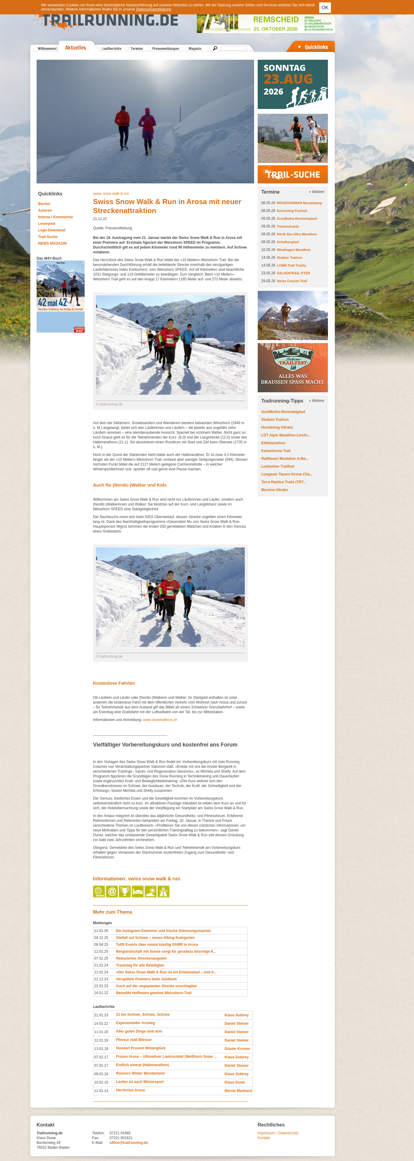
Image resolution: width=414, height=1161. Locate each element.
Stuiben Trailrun (289, 257)
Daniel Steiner (237, 1023)
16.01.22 (101, 993)
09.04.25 (101, 944)
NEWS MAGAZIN (52, 243)
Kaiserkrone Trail (275, 451)
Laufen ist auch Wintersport (140, 1082)
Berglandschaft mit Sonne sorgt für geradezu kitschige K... (166, 951)
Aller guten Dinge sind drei (139, 1031)
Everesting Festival (292, 211)
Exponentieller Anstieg (135, 1023)
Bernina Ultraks (274, 490)
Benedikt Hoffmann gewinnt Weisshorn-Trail (154, 993)
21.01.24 (101, 965)
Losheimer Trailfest (277, 466)
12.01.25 (101, 951)
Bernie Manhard (238, 1091)
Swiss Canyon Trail (292, 281)
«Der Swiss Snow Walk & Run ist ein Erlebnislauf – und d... (166, 972)
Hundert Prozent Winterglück (141, 1048)
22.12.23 (101, 979)
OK (325, 7)
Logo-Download (51, 230)
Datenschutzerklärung (153, 9)
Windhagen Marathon (293, 250)
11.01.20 (101, 1032)
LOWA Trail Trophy (291, 265)
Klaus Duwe (235, 1082)
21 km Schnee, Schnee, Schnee (143, 1014)
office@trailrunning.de (129, 1143)
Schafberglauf (288, 242)
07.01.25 (101, 958)
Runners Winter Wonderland (140, 1073)
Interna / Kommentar (55, 217)
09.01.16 (101, 1074)
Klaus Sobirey (237, 1015)
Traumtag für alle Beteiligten (140, 965)
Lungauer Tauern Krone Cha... (287, 474)
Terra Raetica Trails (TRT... (283, 482)
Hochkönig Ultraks (277, 427)
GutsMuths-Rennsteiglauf (297, 218)
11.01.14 (101, 1091)
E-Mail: (97, 1143)
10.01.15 (101, 1082)
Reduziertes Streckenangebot (141, 958)
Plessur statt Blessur (134, 1040)
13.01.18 (101, 1049)
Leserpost (46, 224)
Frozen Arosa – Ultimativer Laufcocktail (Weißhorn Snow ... (166, 1056)
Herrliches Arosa (130, 1090)
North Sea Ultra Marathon (297, 234)
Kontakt (264, 1138)
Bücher (44, 204)
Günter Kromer (237, 1049)
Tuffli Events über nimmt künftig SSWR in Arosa (157, 944)
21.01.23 (101, 1015)
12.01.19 (101, 1040)
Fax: (95, 1138)
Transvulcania (288, 226)
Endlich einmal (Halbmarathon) (142, 1065)
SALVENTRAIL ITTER (293, 273)
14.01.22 (101, 1023)
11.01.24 (101, 972)
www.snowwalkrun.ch (159, 720)
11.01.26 (101, 931)
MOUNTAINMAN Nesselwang (299, 203)
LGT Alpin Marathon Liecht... (285, 435)
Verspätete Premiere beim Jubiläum (146, 979)
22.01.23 (101, 986)
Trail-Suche (48, 237)
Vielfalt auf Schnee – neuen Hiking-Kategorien (155, 938)
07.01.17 (101, 1057)
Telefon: (98, 1133)
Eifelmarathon (273, 443)
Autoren (45, 210)
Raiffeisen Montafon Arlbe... (285, 459)
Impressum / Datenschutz (278, 1133)
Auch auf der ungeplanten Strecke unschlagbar (156, 986)
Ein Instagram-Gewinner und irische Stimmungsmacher (163, 931)
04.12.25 (101, 938)
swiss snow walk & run (111, 193)
